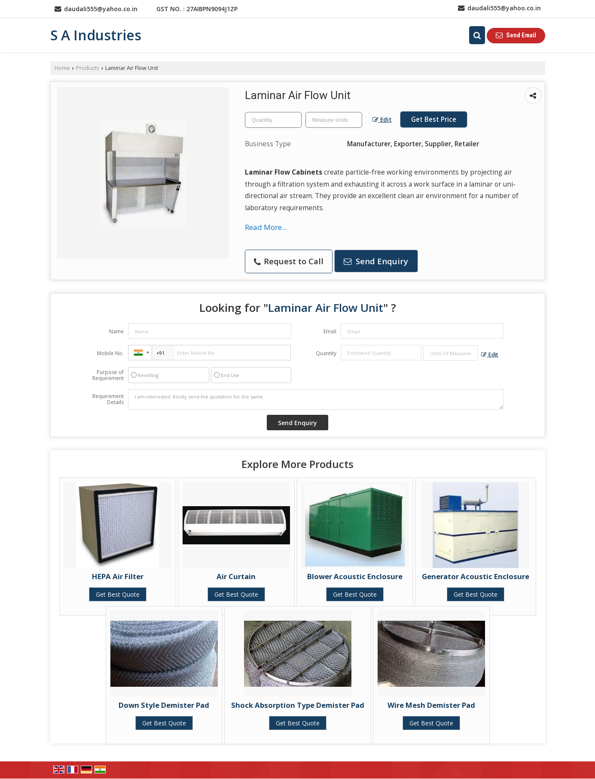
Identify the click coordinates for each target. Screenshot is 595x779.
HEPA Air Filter (117, 576)
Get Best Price (433, 119)
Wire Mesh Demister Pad (431, 705)
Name (116, 331)
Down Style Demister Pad (164, 705)
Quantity (326, 353)
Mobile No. (110, 353)
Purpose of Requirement (108, 375)
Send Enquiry (376, 261)
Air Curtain (236, 576)
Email (329, 331)
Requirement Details (108, 399)
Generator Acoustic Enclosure (475, 576)
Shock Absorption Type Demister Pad (297, 705)
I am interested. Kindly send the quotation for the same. (315, 399)
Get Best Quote (118, 594)
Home (62, 68)
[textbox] (333, 120)
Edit (382, 119)
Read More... (266, 227)
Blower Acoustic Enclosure (355, 576)
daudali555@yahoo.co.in (100, 9)
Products (87, 68)
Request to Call (288, 261)
